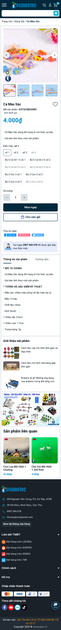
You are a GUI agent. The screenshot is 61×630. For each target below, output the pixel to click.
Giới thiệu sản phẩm (16, 341)
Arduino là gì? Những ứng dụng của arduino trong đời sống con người (37, 381)
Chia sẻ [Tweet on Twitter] (37, 235)
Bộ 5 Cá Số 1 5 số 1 (15, 160)
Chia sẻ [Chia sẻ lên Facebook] (10, 235)
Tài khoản (50, 5)
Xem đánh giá (10, 113)
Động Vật (19, 21)
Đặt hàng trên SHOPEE (19, 547)
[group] (30, 55)
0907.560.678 (14, 511)
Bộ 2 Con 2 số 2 (34, 174)
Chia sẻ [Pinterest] (24, 235)
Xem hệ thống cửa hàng (16, 524)
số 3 (25, 152)
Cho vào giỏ (32, 217)
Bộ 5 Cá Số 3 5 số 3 (15, 167)
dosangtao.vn (40, 626)
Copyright (19, 626)
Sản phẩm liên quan (20, 431)
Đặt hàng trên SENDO (18, 554)
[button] (54, 55)
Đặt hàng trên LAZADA (18, 541)
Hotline (45, 5)
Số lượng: (8, 191)
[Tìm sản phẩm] (30, 13)
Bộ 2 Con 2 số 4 (34, 181)
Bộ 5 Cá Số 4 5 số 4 (40, 167)
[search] (56, 13)
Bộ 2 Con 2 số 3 (13, 181)
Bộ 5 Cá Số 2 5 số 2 (40, 160)
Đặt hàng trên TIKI (16, 560)
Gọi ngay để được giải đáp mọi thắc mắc (34, 247)
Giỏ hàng (57, 5)
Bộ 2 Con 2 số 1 (13, 174)
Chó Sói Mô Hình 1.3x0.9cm (42, 468)
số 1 (7, 152)
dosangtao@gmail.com (20, 517)
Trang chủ (7, 21)
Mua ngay (30, 207)
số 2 (16, 152)
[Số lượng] (15, 197)
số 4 (33, 152)
